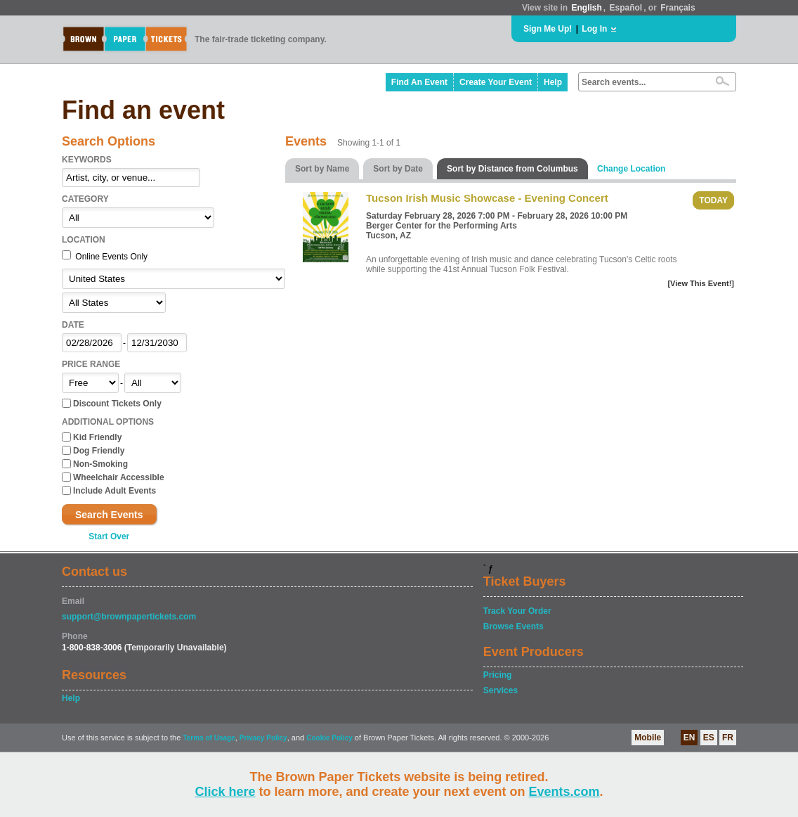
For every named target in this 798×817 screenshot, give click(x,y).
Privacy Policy (263, 738)
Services (500, 690)
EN (689, 737)
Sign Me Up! (547, 29)
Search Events (109, 514)
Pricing (497, 675)
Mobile (647, 737)
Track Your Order (517, 611)
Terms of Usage (209, 738)
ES (708, 737)
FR (727, 737)
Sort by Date (398, 169)
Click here (225, 792)
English (586, 8)
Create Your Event (495, 82)
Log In (594, 29)
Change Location (631, 169)
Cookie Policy (329, 738)
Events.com (564, 792)
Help (553, 82)
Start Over (109, 536)
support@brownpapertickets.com (129, 617)
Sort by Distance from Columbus (512, 169)
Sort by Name (322, 169)
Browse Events (513, 626)
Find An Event (419, 82)
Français (677, 8)
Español (626, 8)
